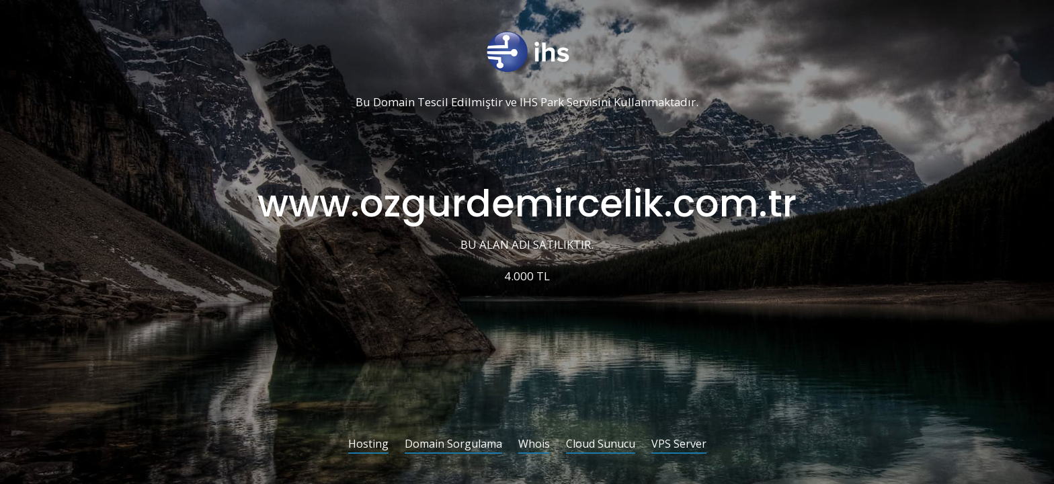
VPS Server (678, 444)
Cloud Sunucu (600, 444)
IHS (529, 102)
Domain (394, 102)
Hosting (368, 444)
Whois (534, 444)
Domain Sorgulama (453, 444)
